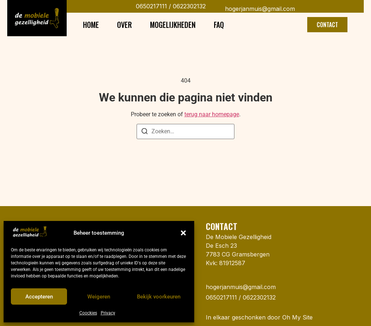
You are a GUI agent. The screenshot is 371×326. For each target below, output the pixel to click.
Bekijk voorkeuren (158, 296)
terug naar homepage (211, 114)
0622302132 (188, 6)
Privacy (108, 312)
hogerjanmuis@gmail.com (260, 8)
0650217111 (151, 6)
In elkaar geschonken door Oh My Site (259, 317)
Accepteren (39, 296)
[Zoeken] (144, 132)
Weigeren (98, 296)
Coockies (88, 312)
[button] (183, 233)
